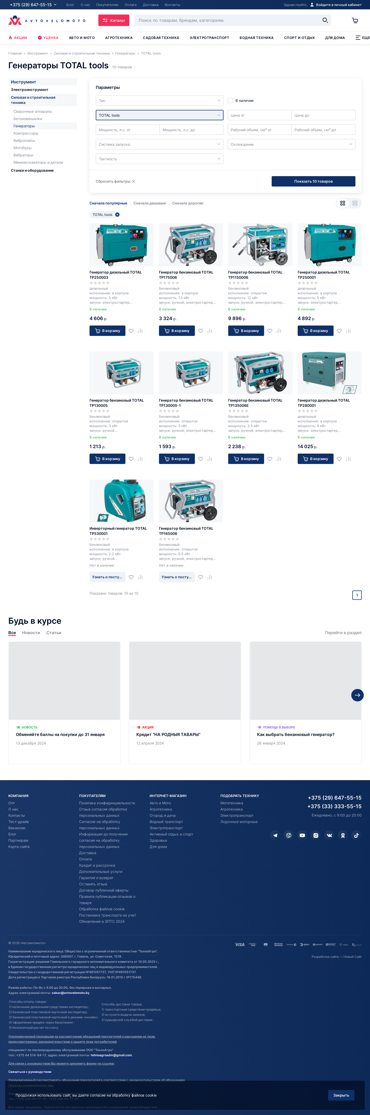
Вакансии (16, 828)
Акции (17, 38)
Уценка (48, 38)
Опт (11, 803)
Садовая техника (161, 38)
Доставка (87, 853)
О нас (13, 809)
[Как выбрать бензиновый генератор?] (305, 703)
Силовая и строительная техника (33, 100)
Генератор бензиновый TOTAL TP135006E (255, 403)
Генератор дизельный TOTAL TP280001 (324, 403)
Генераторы (24, 126)
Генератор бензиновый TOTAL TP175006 (186, 275)
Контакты (16, 815)
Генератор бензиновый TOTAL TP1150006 (255, 275)
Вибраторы (23, 155)
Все (12, 632)
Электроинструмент (29, 89)
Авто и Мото (160, 803)
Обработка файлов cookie (102, 909)
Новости (31, 632)
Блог (12, 834)
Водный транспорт (166, 821)
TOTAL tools (106, 215)
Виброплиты (24, 140)
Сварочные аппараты (33, 111)
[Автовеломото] (46, 20)
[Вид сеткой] (342, 203)
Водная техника (256, 38)
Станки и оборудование (32, 170)
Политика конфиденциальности (107, 803)
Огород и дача (163, 815)
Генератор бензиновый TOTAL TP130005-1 (186, 403)
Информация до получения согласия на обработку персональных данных (103, 840)
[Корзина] (357, 20)
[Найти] (325, 20)
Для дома (335, 38)
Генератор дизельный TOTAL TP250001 (324, 275)
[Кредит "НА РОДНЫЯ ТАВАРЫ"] (185, 703)
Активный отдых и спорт (171, 834)
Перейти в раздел (343, 632)
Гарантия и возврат (96, 877)
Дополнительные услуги (100, 871)
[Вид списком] (355, 203)
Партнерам (18, 840)
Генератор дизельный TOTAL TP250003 (116, 275)
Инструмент (23, 81)
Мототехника (231, 803)
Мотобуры (23, 147)
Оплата (85, 859)
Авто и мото (82, 38)
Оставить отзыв (93, 884)
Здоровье (158, 840)
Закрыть (341, 1095)
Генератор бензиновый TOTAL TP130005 (117, 403)
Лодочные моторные (239, 821)
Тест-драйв (18, 821)
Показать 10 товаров (313, 181)
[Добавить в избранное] (133, 330)
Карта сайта (19, 846)
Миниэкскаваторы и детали (38, 162)
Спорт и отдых (299, 38)
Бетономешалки (28, 118)
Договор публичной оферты (104, 890)
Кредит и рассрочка (97, 865)
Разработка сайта (325, 957)
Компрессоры (26, 133)
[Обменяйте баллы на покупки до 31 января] (64, 703)
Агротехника (118, 38)
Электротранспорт (209, 38)
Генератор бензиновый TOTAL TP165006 (186, 531)
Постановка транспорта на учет (107, 915)
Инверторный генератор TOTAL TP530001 (118, 531)
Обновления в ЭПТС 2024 (102, 921)
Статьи (53, 632)
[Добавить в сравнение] (142, 330)
